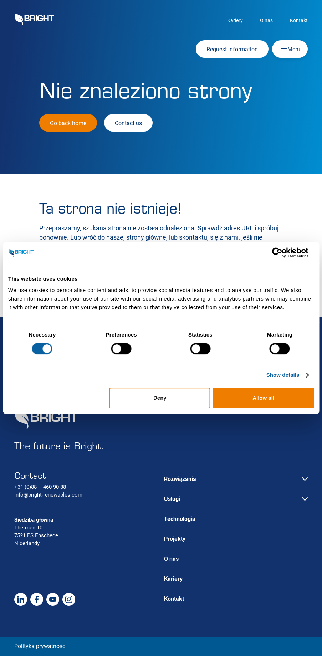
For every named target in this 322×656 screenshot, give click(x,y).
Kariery (235, 20)
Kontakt (299, 20)
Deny (160, 398)
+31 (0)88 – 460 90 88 (40, 487)
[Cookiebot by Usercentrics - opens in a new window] (282, 252)
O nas (266, 20)
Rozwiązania (180, 479)
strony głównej (147, 237)
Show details (283, 375)
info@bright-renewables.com (48, 495)
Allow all (263, 398)
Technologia (179, 519)
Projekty (174, 538)
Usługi (172, 499)
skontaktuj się (198, 237)
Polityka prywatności (40, 646)
